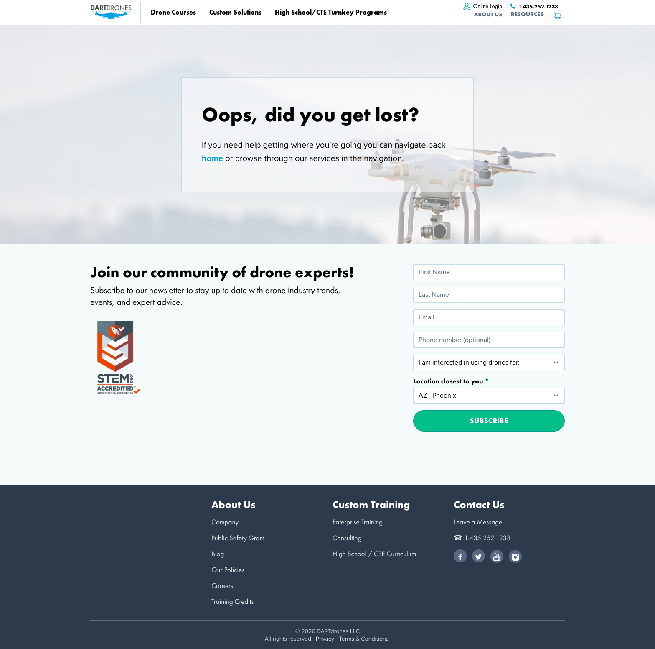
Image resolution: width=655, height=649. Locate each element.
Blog (217, 553)
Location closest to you (449, 381)
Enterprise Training (358, 522)
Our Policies (227, 569)
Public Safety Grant (237, 538)
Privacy (325, 638)
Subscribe (489, 420)
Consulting (347, 538)
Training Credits (232, 601)
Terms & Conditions (363, 638)
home (212, 158)
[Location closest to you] (489, 396)
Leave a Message (478, 522)
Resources (527, 14)
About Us (488, 14)
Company (225, 522)
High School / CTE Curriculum (374, 553)
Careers (222, 585)
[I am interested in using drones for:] (489, 362)
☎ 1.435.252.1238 (482, 538)
